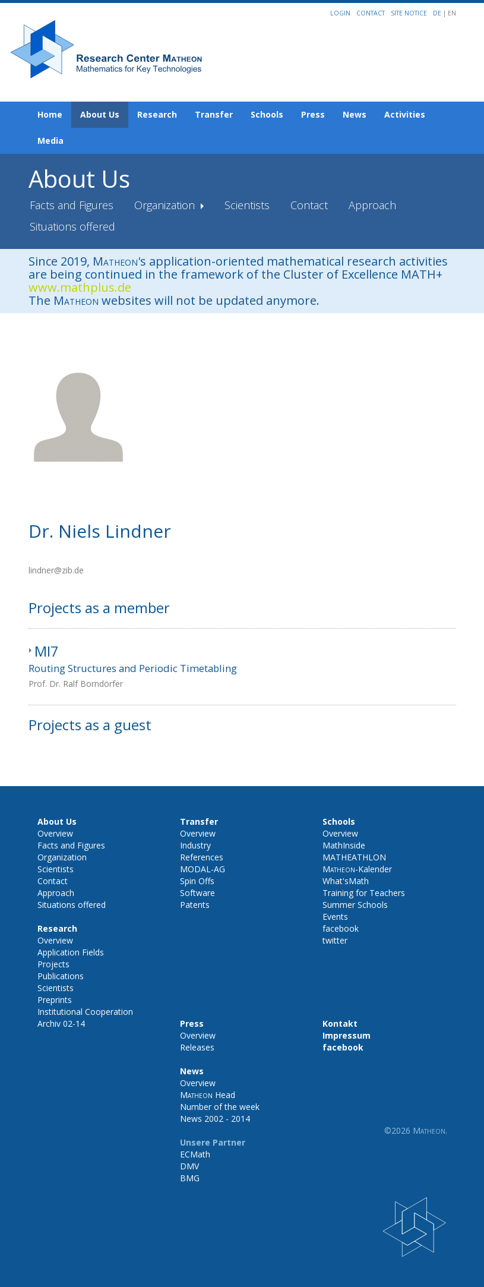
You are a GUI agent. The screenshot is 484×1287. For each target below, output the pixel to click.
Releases (197, 1047)
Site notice (409, 13)
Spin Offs (197, 881)
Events (335, 916)
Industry (195, 845)
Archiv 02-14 (61, 1023)
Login (340, 13)
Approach (372, 205)
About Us (99, 114)
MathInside (343, 845)
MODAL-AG (202, 869)
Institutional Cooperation (85, 1011)
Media (50, 140)
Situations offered (72, 226)
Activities (404, 114)
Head (207, 1094)
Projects (53, 964)
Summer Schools (355, 904)
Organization (166, 205)
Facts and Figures (71, 205)
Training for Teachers (363, 892)
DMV (189, 1166)
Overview (55, 833)
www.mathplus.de (80, 287)
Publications (60, 976)
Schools (267, 114)
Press (313, 114)
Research (157, 114)
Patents (195, 904)
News (354, 114)
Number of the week (220, 1106)
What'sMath (345, 881)
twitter (334, 940)
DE (438, 13)
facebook (340, 928)
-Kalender (357, 869)
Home (49, 114)
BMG (190, 1178)
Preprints (54, 999)
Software (197, 892)
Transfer (214, 114)
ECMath (195, 1154)
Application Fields (70, 952)
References (201, 857)
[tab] (242, 667)
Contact (370, 13)
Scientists (247, 205)
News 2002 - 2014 (215, 1118)
